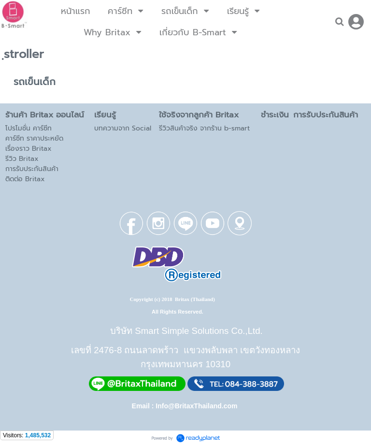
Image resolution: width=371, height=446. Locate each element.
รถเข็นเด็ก (35, 81)
